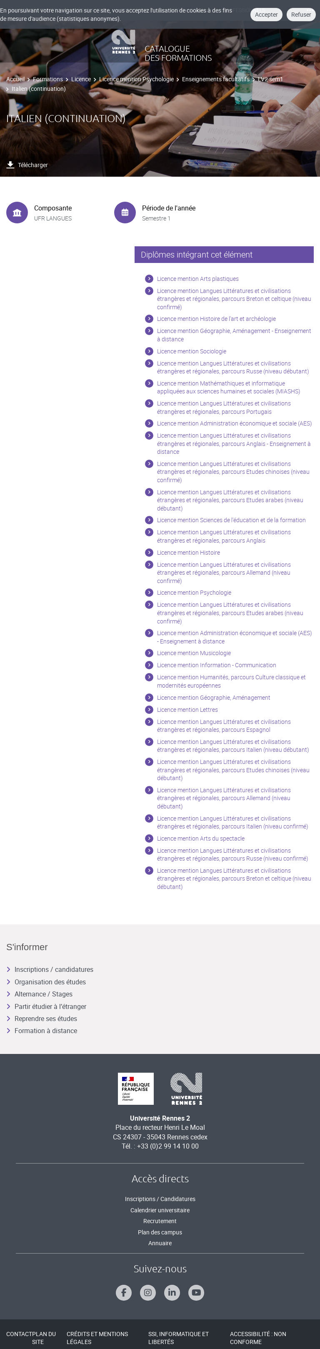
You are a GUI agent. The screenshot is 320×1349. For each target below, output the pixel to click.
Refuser (301, 14)
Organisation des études (46, 981)
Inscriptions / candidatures (49, 969)
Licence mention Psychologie (136, 79)
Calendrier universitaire (160, 1210)
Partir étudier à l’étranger (46, 1006)
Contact (19, 1334)
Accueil (15, 79)
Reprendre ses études (41, 1018)
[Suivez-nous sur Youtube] (196, 1293)
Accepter (266, 14)
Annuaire (160, 1243)
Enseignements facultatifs (216, 79)
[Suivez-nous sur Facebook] (124, 1293)
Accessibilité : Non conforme (258, 1338)
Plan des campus (160, 1232)
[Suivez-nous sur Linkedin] (172, 1293)
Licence (81, 79)
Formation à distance (41, 1030)
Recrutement (160, 1221)
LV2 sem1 (270, 79)
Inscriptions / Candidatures (160, 1199)
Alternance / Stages (39, 994)
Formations (48, 79)
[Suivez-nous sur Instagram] (148, 1293)
